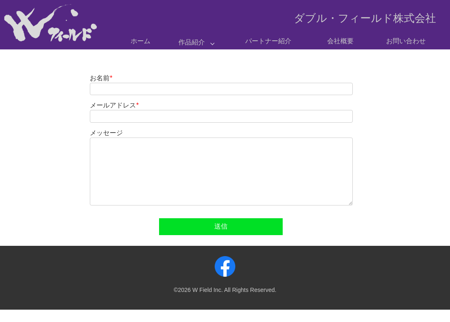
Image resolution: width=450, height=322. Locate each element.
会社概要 (340, 40)
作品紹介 (191, 42)
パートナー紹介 (268, 40)
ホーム (140, 40)
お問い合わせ (406, 40)
